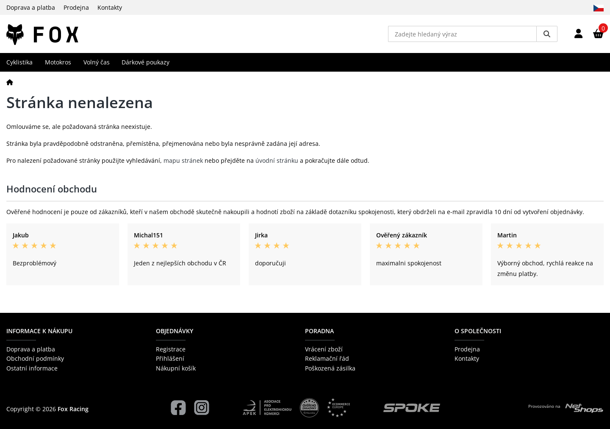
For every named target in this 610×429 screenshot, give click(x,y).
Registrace (171, 349)
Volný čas (96, 62)
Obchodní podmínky (35, 358)
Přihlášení (170, 358)
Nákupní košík (176, 368)
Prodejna (76, 7)
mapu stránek (183, 160)
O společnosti (478, 331)
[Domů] (9, 82)
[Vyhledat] (546, 34)
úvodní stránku (276, 160)
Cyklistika (19, 62)
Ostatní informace (32, 368)
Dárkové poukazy (145, 62)
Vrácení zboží (324, 349)
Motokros (58, 62)
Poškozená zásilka (330, 368)
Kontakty (109, 7)
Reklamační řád (327, 358)
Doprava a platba (30, 7)
